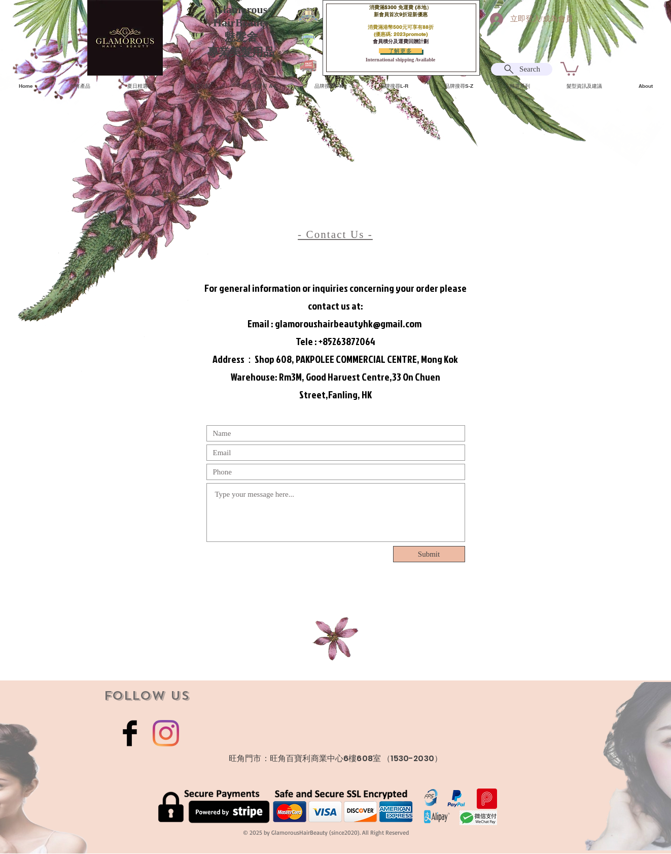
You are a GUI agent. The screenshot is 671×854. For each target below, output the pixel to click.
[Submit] (429, 554)
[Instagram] (166, 733)
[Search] (521, 69)
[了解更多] (400, 50)
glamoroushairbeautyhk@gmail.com (348, 323)
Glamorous (241, 9)
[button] (569, 68)
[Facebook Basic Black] (130, 733)
